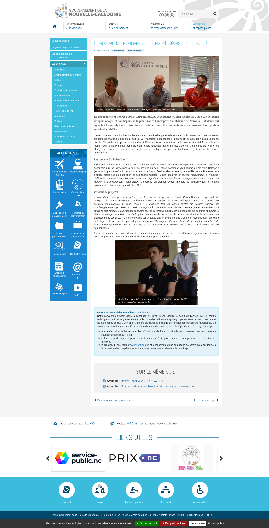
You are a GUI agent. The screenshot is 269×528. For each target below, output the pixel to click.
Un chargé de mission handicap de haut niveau (149, 386)
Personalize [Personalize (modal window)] (197, 523)
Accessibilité (199, 502)
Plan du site (166, 502)
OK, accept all (147, 523)
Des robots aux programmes (112, 400)
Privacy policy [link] (216, 523)
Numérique (59, 116)
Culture (58, 80)
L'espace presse (60, 40)
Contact (67, 502)
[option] (78, 458)
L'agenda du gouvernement (66, 47)
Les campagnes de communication (61, 55)
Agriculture (59, 69)
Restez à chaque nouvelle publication (148, 423)
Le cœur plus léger (206, 400)
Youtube (166, 15)
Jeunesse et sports (63, 111)
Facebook (161, 15)
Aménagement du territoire (67, 75)
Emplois (100, 502)
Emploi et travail (62, 95)
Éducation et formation (65, 90)
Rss (172, 15)
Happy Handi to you (133, 381)
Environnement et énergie (67, 100)
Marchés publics (134, 502)
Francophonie (61, 105)
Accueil (56, 27)
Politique (58, 121)
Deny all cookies (173, 523)
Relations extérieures (64, 126)
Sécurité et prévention (65, 136)
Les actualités (58, 63)
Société (58, 141)
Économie (59, 85)
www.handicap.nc (139, 345)
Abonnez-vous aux (77, 423)
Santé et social (61, 131)
